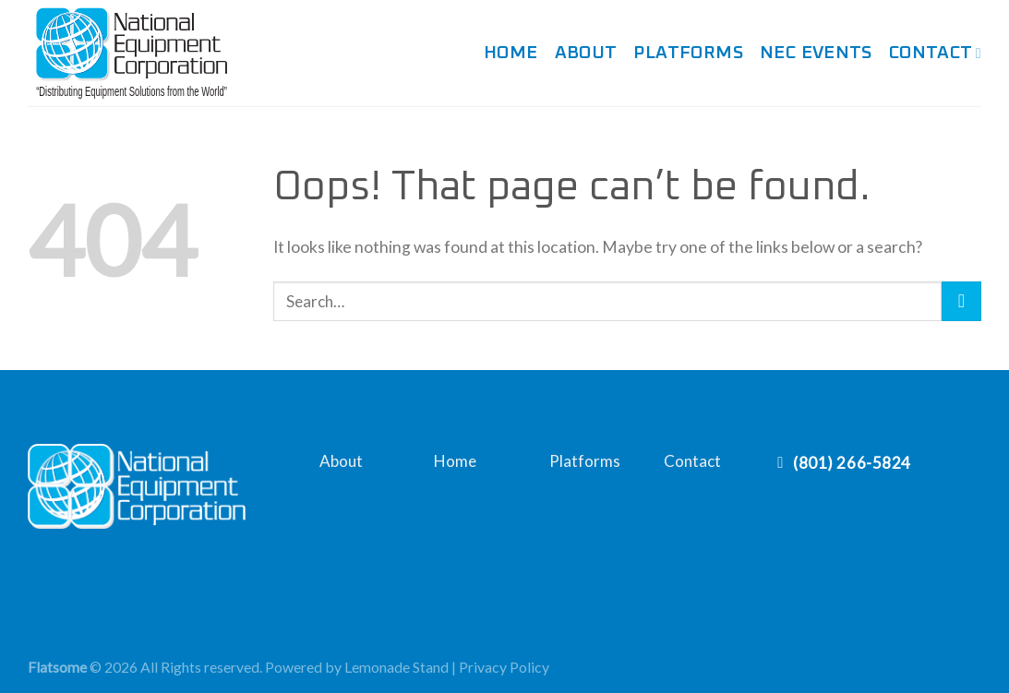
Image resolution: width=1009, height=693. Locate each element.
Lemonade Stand (396, 666)
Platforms (688, 53)
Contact (935, 53)
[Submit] (961, 301)
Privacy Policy (504, 666)
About (586, 53)
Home (511, 53)
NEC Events (816, 53)
